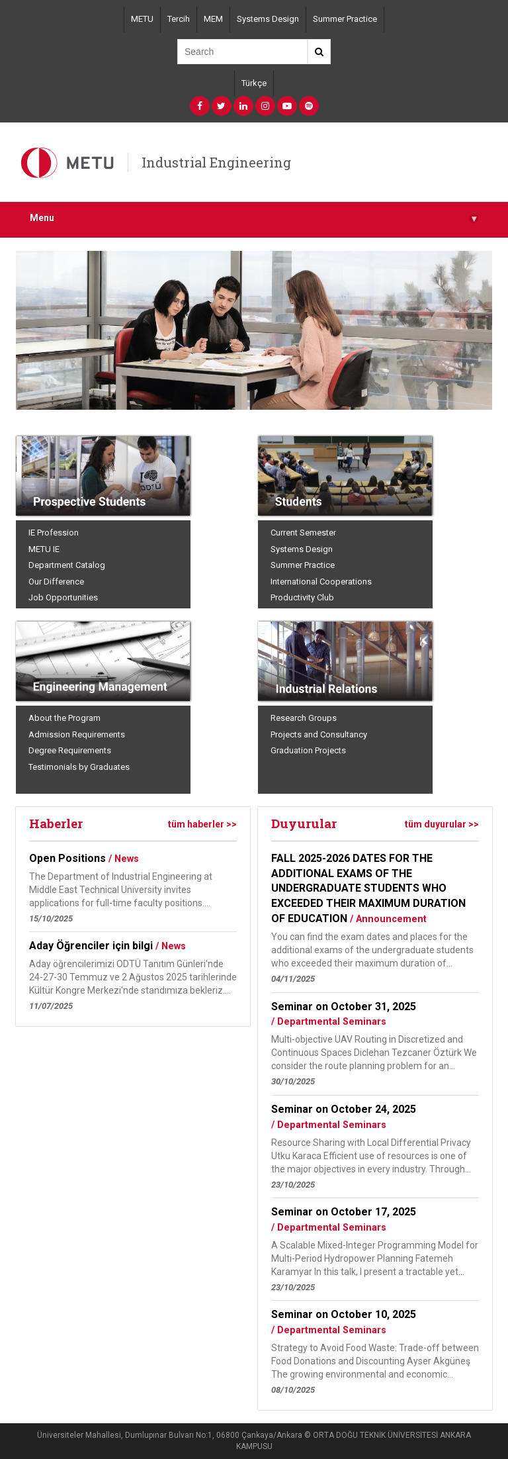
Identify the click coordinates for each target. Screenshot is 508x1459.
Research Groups (304, 718)
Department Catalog (66, 565)
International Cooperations (321, 582)
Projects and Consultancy (319, 734)
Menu (254, 218)
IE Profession (53, 533)
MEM (213, 19)
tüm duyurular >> (442, 824)
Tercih (178, 19)
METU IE (44, 549)
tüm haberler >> (202, 824)
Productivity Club (302, 597)
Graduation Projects (308, 750)
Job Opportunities (63, 597)
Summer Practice (345, 19)
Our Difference (56, 582)
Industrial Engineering (216, 162)
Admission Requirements (76, 734)
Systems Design (268, 19)
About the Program (64, 718)
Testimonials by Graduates (79, 767)
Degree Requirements (69, 750)
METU (142, 19)
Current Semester (303, 533)
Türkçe (254, 83)
